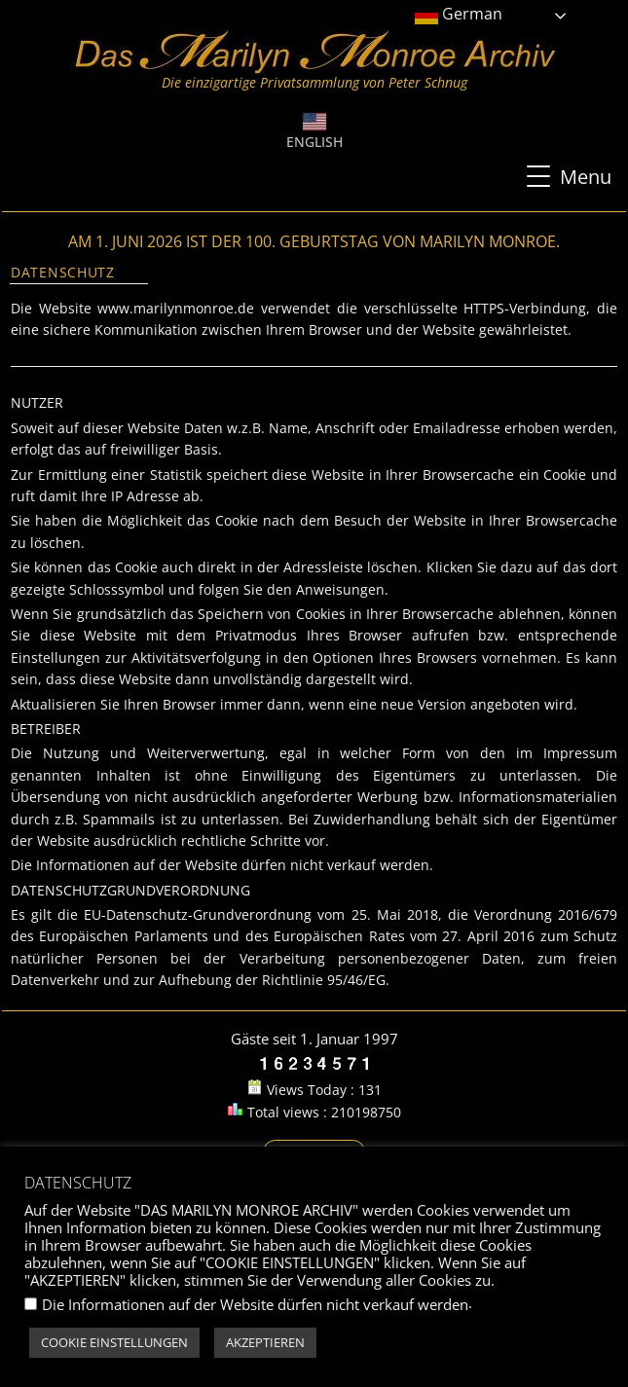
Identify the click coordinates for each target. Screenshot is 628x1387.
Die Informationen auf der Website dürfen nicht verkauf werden (255, 1304)
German (458, 15)
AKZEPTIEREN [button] (265, 1342)
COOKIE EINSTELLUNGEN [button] (114, 1342)
